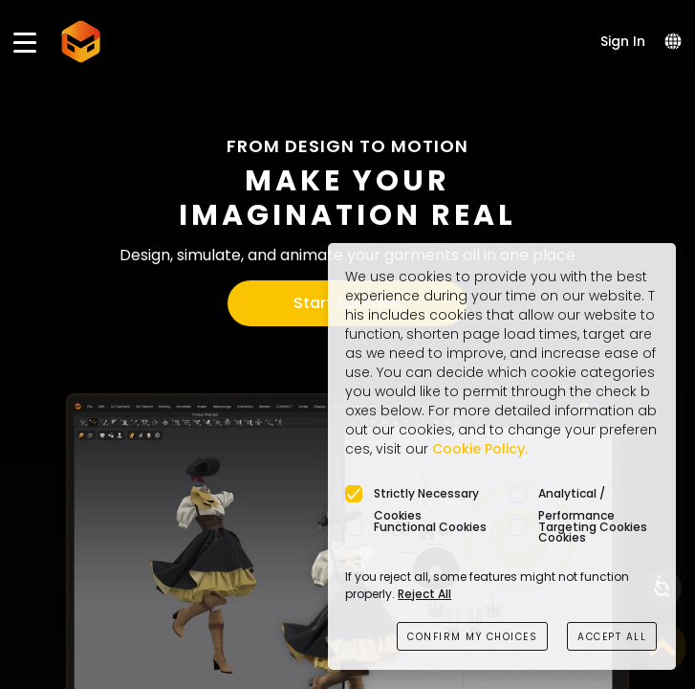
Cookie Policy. (480, 448)
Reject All (424, 594)
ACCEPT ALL (611, 637)
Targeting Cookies (592, 527)
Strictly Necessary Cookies (426, 494)
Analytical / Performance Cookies (576, 494)
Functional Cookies (430, 527)
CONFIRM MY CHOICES (472, 637)
